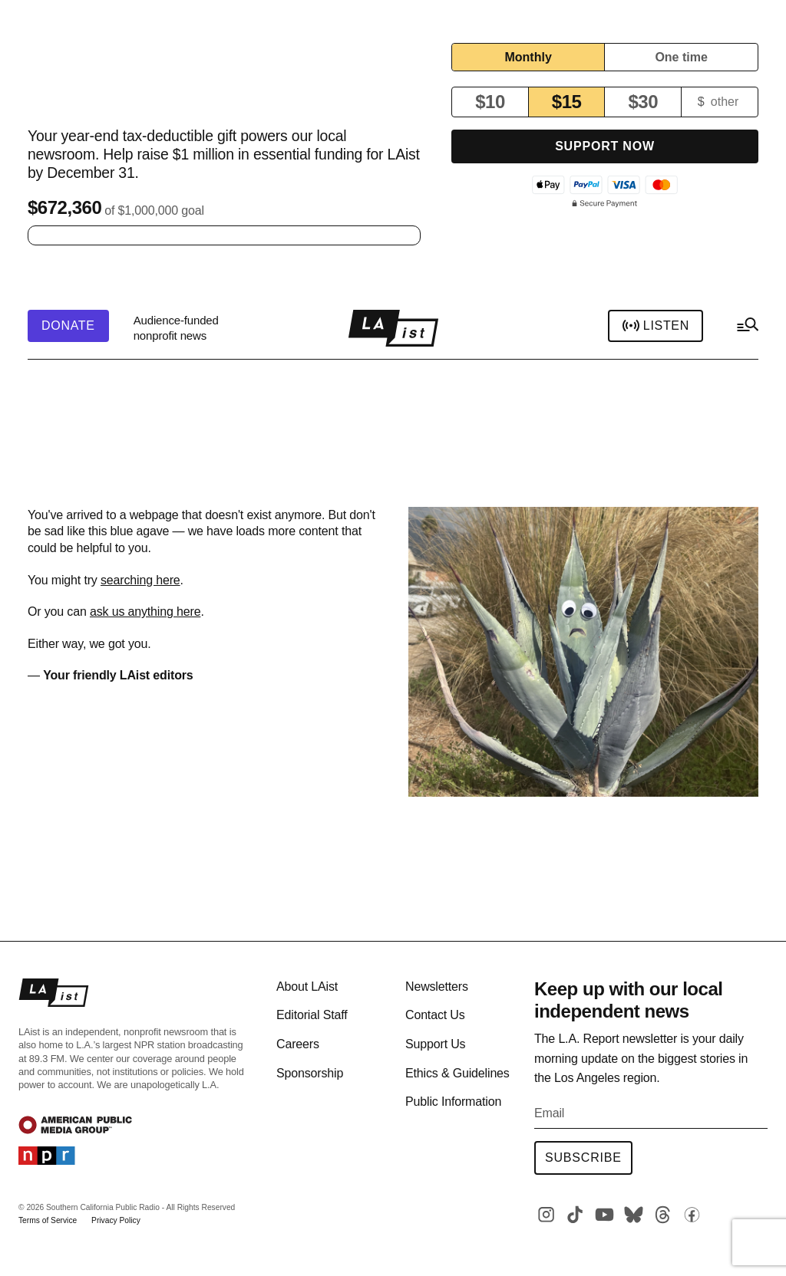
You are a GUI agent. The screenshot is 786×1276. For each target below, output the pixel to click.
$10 (490, 101)
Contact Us (435, 1014)
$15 (567, 101)
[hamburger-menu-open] (746, 328)
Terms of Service (47, 1220)
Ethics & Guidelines (457, 1073)
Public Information (453, 1101)
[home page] (393, 328)
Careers (297, 1044)
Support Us (435, 1044)
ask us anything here (145, 611)
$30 (643, 101)
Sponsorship (309, 1073)
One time (681, 57)
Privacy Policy (115, 1220)
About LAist (307, 986)
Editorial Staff (311, 1014)
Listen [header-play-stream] (655, 326)
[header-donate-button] (68, 326)
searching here (140, 580)
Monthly (527, 57)
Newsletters (436, 986)
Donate (68, 326)
